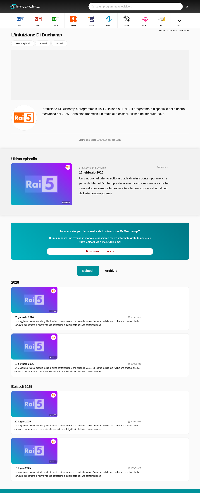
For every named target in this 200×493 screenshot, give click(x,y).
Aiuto (25, 455)
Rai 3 (74, 436)
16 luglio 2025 (67, 386)
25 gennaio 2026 (68, 290)
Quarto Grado (154, 471)
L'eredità (152, 440)
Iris (73, 468)
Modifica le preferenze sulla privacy (29, 460)
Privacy (34, 455)
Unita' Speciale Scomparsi (160, 431)
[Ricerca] (185, 6)
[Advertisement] (100, 75)
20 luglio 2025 (67, 358)
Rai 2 (110, 431)
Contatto (15, 455)
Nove (110, 454)
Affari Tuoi (153, 444)
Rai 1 (74, 431)
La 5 (110, 445)
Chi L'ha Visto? (155, 467)
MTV (110, 458)
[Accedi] (175, 6)
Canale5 (76, 440)
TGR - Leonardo (156, 453)
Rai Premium (114, 468)
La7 (74, 449)
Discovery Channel (117, 463)
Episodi (87, 270)
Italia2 (75, 445)
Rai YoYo (76, 477)
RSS (43, 455)
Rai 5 (74, 463)
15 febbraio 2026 (89, 172)
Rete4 (110, 436)
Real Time (77, 458)
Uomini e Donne (156, 462)
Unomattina (153, 435)
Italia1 (110, 440)
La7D (110, 449)
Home (162, 31)
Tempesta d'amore (157, 458)
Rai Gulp (112, 472)
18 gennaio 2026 (68, 319)
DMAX (75, 454)
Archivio (111, 270)
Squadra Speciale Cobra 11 (161, 449)
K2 (73, 472)
